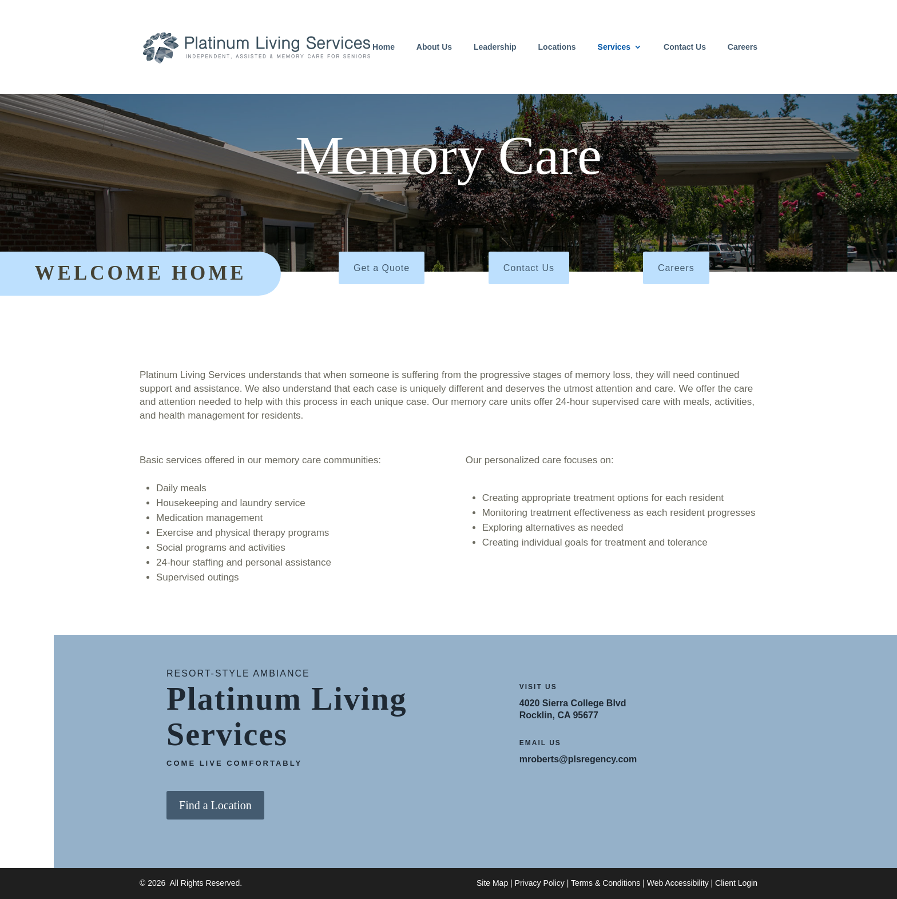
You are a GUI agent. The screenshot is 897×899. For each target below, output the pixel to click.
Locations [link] (557, 47)
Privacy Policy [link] (540, 883)
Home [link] (383, 47)
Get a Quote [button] (382, 268)
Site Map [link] (492, 883)
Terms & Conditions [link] (605, 883)
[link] (256, 46)
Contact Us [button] (528, 268)
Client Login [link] (736, 883)
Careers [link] (742, 47)
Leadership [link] (495, 47)
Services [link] (614, 47)
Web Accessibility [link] (678, 883)
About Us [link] (434, 47)
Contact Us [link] (685, 47)
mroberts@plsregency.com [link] (578, 759)
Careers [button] (676, 268)
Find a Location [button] (215, 805)
